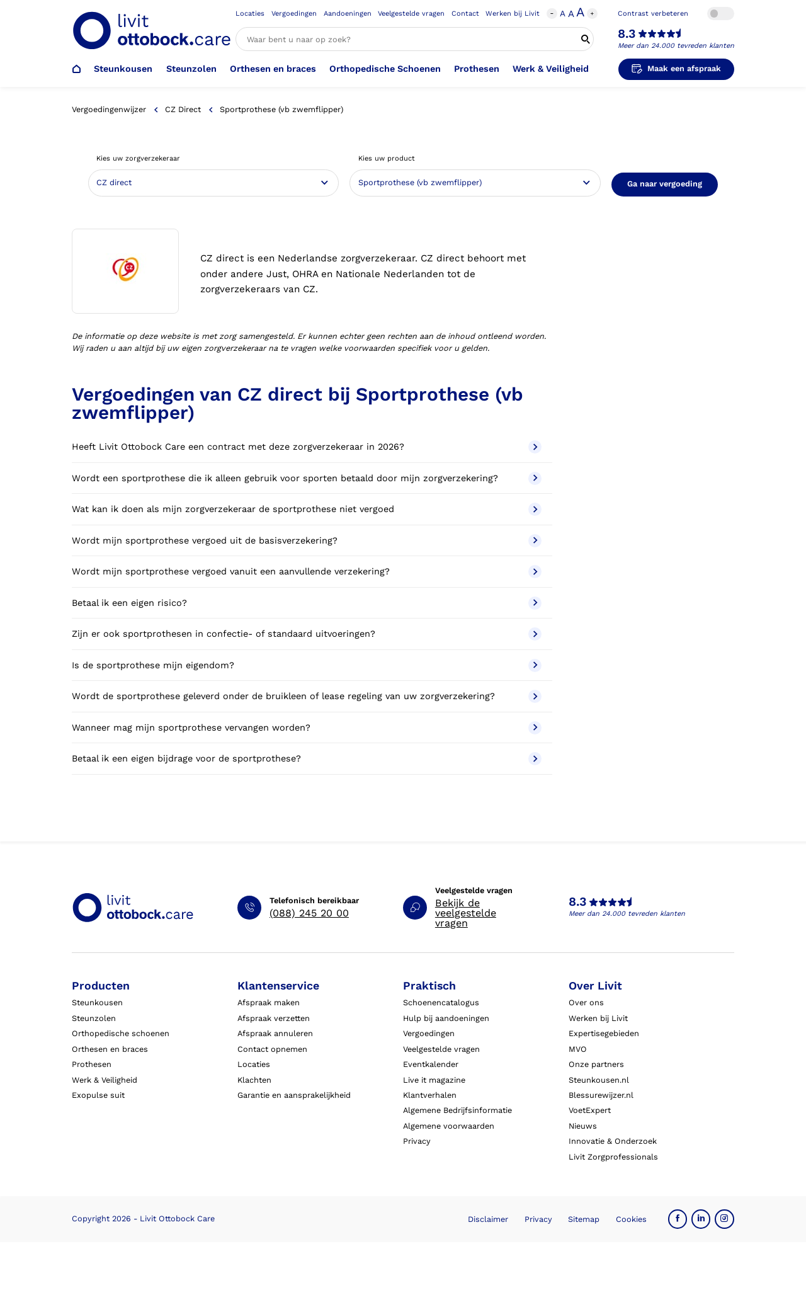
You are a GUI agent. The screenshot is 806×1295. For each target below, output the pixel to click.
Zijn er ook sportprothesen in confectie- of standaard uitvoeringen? (307, 634)
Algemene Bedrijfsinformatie (457, 1110)
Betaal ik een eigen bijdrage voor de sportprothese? (307, 758)
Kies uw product (386, 158)
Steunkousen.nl (599, 1080)
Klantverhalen (430, 1095)
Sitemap (583, 1219)
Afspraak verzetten (273, 1018)
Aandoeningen (348, 13)
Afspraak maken (268, 1002)
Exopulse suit (98, 1095)
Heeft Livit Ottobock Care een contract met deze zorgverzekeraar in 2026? (307, 447)
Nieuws (583, 1126)
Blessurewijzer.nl (601, 1095)
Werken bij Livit (512, 13)
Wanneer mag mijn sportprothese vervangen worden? (307, 727)
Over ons (586, 1002)
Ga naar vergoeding (664, 183)
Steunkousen (123, 69)
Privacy (417, 1141)
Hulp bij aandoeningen (446, 1018)
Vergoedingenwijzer (109, 109)
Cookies (631, 1219)
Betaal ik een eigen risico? (307, 603)
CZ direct (183, 109)
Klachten (254, 1080)
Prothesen (476, 69)
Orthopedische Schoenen (385, 69)
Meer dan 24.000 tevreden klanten (676, 46)
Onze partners (596, 1064)
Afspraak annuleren (275, 1033)
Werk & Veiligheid (551, 69)
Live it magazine (434, 1080)
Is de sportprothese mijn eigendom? (307, 665)
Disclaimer (488, 1219)
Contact (465, 13)
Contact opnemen (272, 1049)
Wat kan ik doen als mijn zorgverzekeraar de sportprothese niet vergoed (307, 509)
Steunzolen (191, 69)
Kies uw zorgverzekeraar (138, 158)
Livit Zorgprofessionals (613, 1156)
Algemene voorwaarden (448, 1126)
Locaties (250, 13)
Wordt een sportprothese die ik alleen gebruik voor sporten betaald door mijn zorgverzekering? (307, 478)
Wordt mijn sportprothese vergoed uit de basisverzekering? (307, 540)
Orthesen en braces (273, 69)
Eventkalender (430, 1064)
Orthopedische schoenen (120, 1033)
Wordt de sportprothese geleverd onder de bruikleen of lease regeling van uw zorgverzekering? (307, 696)
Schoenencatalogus (441, 1002)
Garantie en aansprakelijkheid (294, 1095)
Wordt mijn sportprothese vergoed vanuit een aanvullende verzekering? (307, 571)
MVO (578, 1049)
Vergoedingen (294, 13)
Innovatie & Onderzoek (613, 1141)
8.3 (626, 34)
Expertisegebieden (604, 1033)
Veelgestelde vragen (411, 13)
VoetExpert (590, 1110)
